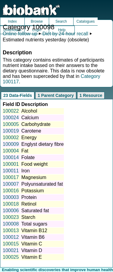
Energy (29, 137)
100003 (11, 197)
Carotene (31, 130)
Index (12, 21)
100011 (11, 170)
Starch (28, 217)
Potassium (32, 190)
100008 (11, 223)
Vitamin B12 (34, 230)
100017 (11, 177)
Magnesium (33, 177)
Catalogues (86, 21)
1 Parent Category (56, 95)
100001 (11, 164)
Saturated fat (35, 210)
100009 (11, 144)
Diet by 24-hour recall (65, 33)
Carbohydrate (36, 124)
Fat (24, 150)
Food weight (34, 164)
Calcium (30, 117)
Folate (28, 157)
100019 (11, 130)
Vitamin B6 (33, 237)
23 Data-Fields (17, 95)
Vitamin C (31, 243)
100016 (11, 190)
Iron (25, 170)
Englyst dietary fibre (42, 144)
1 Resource (91, 95)
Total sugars (34, 223)
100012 (11, 237)
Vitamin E (31, 257)
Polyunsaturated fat (42, 184)
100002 (11, 137)
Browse (37, 21)
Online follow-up (20, 33)
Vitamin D (31, 250)
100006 (11, 210)
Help (62, 30)
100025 (11, 257)
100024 (11, 117)
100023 (11, 217)
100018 (11, 203)
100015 (11, 243)
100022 (11, 111)
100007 (11, 184)
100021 (11, 250)
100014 (11, 157)
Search (61, 21)
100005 (11, 124)
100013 (11, 230)
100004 (11, 150)
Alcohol (29, 111)
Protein (29, 197)
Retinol (28, 203)
